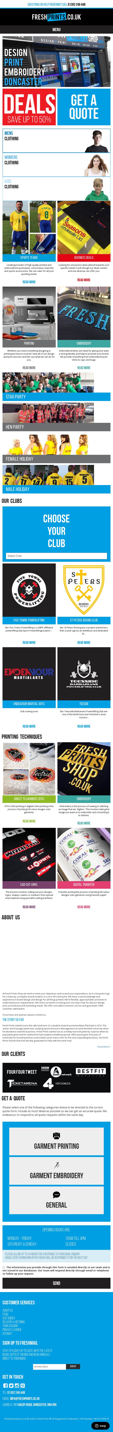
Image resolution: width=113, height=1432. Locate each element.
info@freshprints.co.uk (25, 1399)
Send (56, 1283)
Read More (29, 282)
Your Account (10, 1326)
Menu (57, 29)
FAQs (5, 1314)
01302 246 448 (16, 1392)
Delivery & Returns (14, 1322)
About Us (8, 1311)
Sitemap (7, 1334)
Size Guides (9, 1318)
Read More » (104, 1046)
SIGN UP (73, 1366)
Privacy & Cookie (12, 1330)
